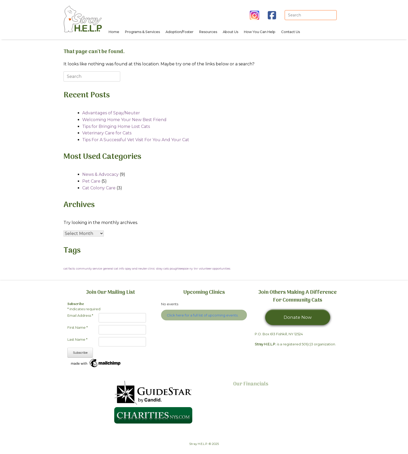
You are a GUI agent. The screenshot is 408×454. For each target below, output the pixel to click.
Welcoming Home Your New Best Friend (124, 119)
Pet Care (91, 181)
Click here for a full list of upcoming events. (202, 315)
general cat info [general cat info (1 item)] (113, 268)
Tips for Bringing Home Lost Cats (116, 126)
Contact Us (290, 32)
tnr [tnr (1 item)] (196, 268)
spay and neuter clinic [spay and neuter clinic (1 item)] (140, 268)
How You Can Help (259, 32)
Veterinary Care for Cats (106, 132)
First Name (77, 327)
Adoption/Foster (179, 32)
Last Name (77, 339)
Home (114, 32)
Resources (208, 32)
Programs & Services (142, 32)
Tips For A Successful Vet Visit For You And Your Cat (135, 139)
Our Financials (250, 384)
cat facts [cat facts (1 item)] (69, 268)
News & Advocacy (100, 174)
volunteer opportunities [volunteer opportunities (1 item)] (214, 268)
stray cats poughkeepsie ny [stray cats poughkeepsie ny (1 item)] (174, 268)
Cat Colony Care (99, 187)
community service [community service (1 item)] (89, 268)
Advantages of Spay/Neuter (111, 112)
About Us (230, 32)
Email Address (80, 315)
